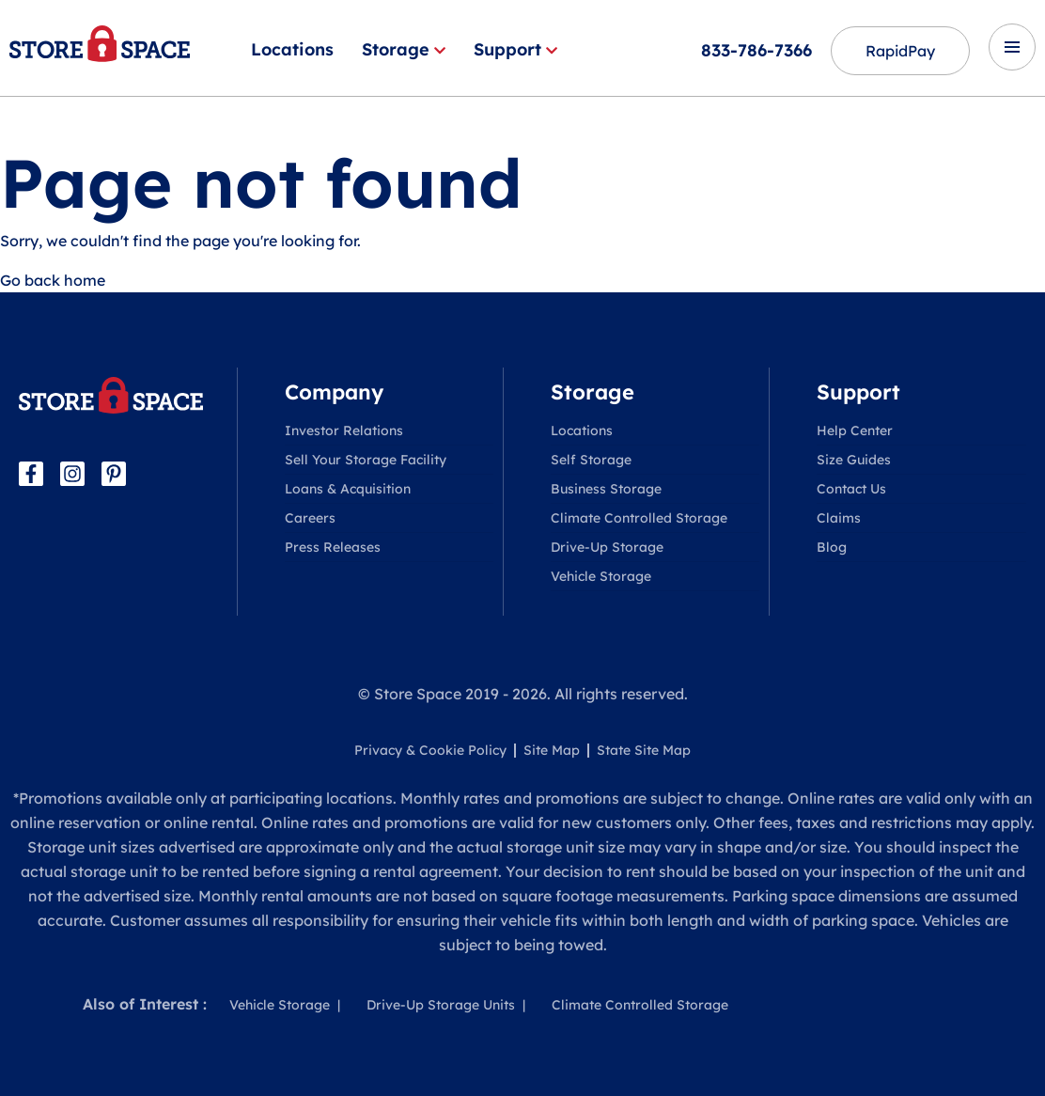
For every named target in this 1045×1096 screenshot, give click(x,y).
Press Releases (333, 547)
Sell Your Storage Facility (365, 459)
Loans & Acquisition (348, 488)
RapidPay (900, 50)
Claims (839, 517)
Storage (403, 49)
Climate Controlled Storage (639, 517)
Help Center (855, 430)
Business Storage (606, 488)
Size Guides (854, 459)
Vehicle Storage (601, 576)
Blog (832, 547)
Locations (292, 49)
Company (334, 392)
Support (515, 49)
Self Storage (591, 459)
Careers (310, 517)
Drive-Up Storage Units (441, 1004)
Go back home (52, 280)
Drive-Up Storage (607, 547)
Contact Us (851, 488)
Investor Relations (344, 430)
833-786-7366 (756, 50)
